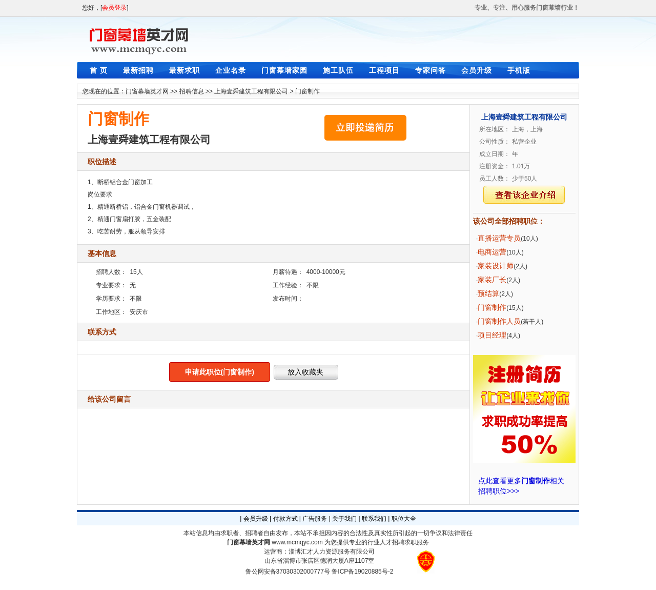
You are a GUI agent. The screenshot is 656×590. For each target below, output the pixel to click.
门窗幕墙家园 (284, 70)
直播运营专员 (499, 238)
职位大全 (404, 518)
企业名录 (230, 70)
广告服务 (314, 518)
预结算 (488, 293)
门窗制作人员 (499, 321)
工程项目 (384, 70)
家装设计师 (496, 266)
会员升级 (476, 70)
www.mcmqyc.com (297, 542)
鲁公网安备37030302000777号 (287, 571)
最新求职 (184, 70)
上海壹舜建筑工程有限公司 (251, 91)
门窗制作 (307, 91)
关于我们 (344, 518)
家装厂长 (492, 280)
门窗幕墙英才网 (147, 91)
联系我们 (374, 518)
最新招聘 (138, 70)
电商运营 (492, 252)
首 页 (99, 70)
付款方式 (285, 518)
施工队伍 (338, 70)
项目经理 (492, 335)
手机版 (518, 70)
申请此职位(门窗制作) (219, 372)
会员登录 (114, 7)
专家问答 (430, 70)
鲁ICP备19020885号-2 (362, 571)
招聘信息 (191, 91)
